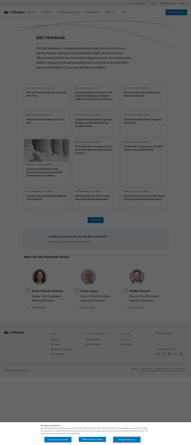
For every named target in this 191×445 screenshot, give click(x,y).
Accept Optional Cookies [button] (58, 439)
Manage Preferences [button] (126, 439)
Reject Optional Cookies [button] (92, 439)
